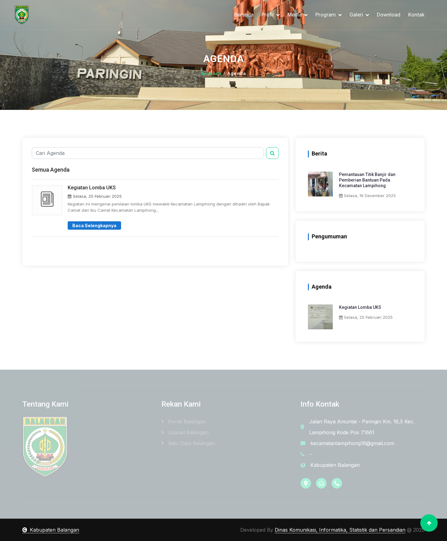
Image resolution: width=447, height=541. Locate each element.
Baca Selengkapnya (94, 225)
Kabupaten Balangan (50, 530)
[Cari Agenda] (148, 153)
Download (388, 14)
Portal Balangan (183, 421)
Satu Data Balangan (188, 443)
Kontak (416, 14)
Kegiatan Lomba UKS (360, 307)
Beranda (244, 14)
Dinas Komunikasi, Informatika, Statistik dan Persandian (340, 530)
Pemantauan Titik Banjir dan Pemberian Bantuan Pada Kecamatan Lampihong (367, 180)
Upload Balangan (185, 432)
